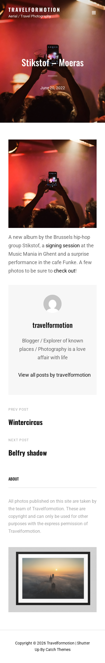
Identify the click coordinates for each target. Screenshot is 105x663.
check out (64, 271)
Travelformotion (34, 9)
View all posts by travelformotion (52, 375)
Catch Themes (58, 649)
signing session (63, 245)
